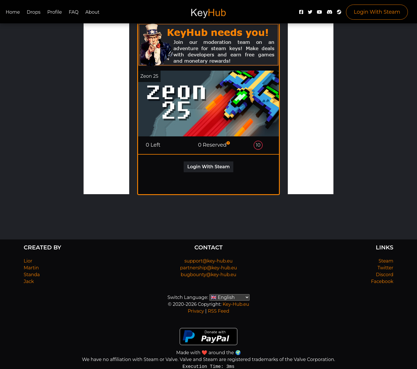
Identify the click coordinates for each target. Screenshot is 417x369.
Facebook (382, 281)
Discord (384, 274)
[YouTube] (319, 13)
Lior (28, 261)
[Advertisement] (106, 108)
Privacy (196, 311)
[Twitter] (310, 13)
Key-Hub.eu (235, 304)
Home (13, 12)
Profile (54, 12)
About (92, 12)
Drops (34, 12)
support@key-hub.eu (208, 261)
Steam (385, 261)
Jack (29, 281)
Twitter (385, 267)
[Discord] (329, 13)
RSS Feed (218, 311)
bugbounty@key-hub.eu (208, 274)
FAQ (73, 12)
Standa (32, 274)
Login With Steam (377, 12)
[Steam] (339, 13)
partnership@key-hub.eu (208, 267)
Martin (31, 267)
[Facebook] (301, 13)
